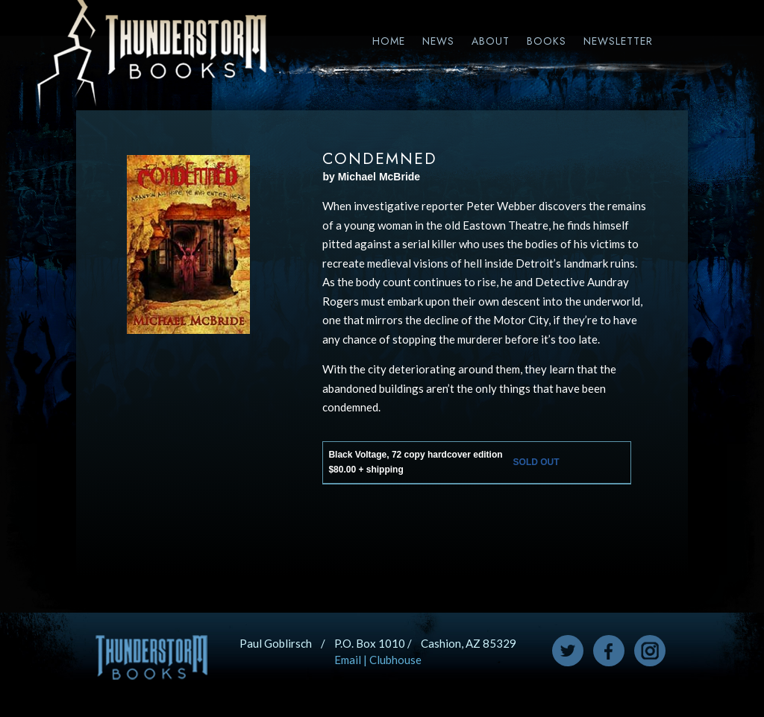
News (438, 41)
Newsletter (618, 41)
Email (347, 659)
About (491, 41)
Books (546, 41)
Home (388, 41)
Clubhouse (395, 659)
